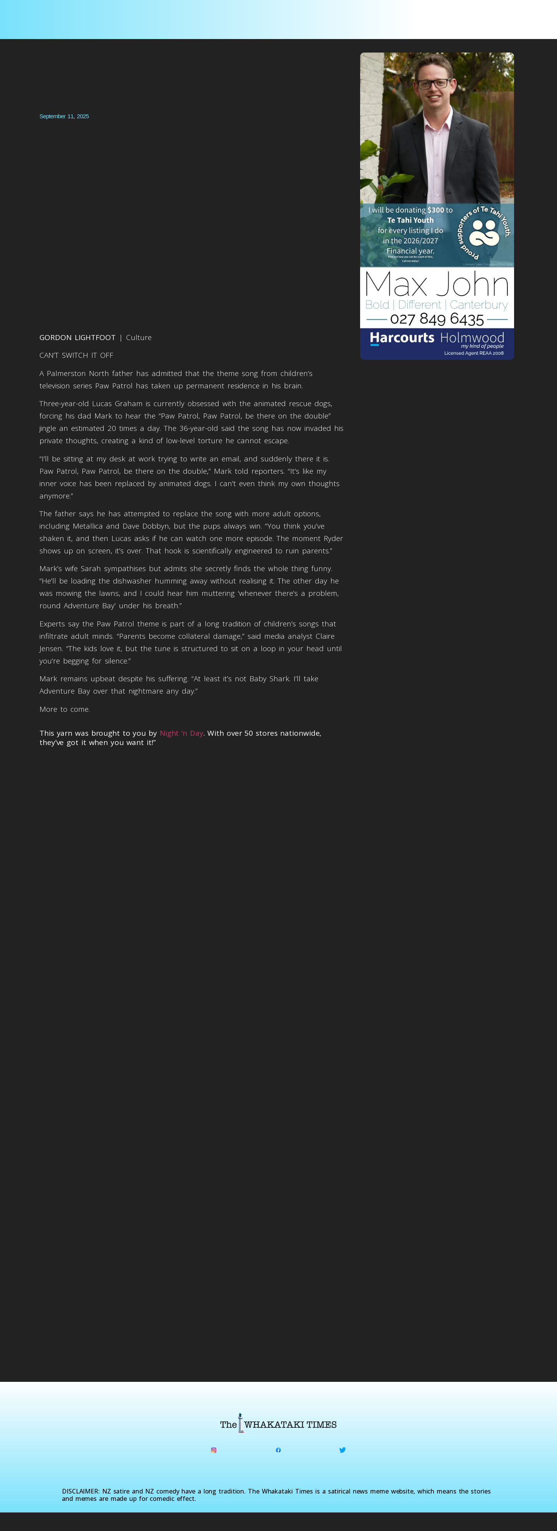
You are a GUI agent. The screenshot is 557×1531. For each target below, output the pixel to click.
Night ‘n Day (181, 733)
